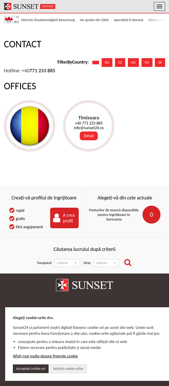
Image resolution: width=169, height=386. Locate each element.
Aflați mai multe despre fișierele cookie (45, 356)
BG (107, 62)
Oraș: (87, 263)
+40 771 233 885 (89, 123)
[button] (67, 263)
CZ (120, 62)
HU (133, 62)
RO (147, 62)
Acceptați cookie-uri (30, 368)
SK (160, 62)
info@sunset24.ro (89, 128)
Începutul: (44, 263)
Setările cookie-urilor (68, 368)
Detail (89, 135)
